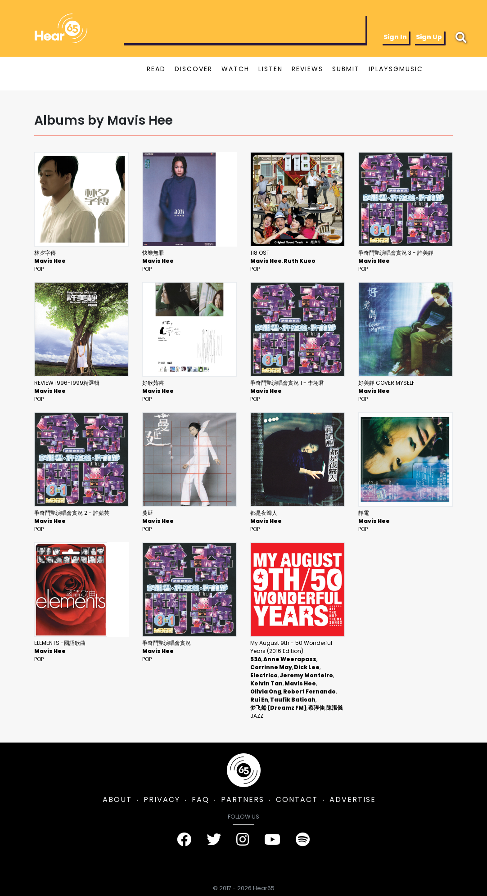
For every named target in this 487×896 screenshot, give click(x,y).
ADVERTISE (352, 799)
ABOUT (117, 799)
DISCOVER (193, 68)
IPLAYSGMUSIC (396, 68)
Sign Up (429, 36)
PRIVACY (162, 799)
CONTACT (297, 799)
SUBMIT (346, 68)
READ (156, 68)
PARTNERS (242, 799)
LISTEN (270, 68)
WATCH (235, 68)
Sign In (395, 36)
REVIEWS (307, 68)
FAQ (200, 799)
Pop (39, 269)
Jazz (256, 716)
